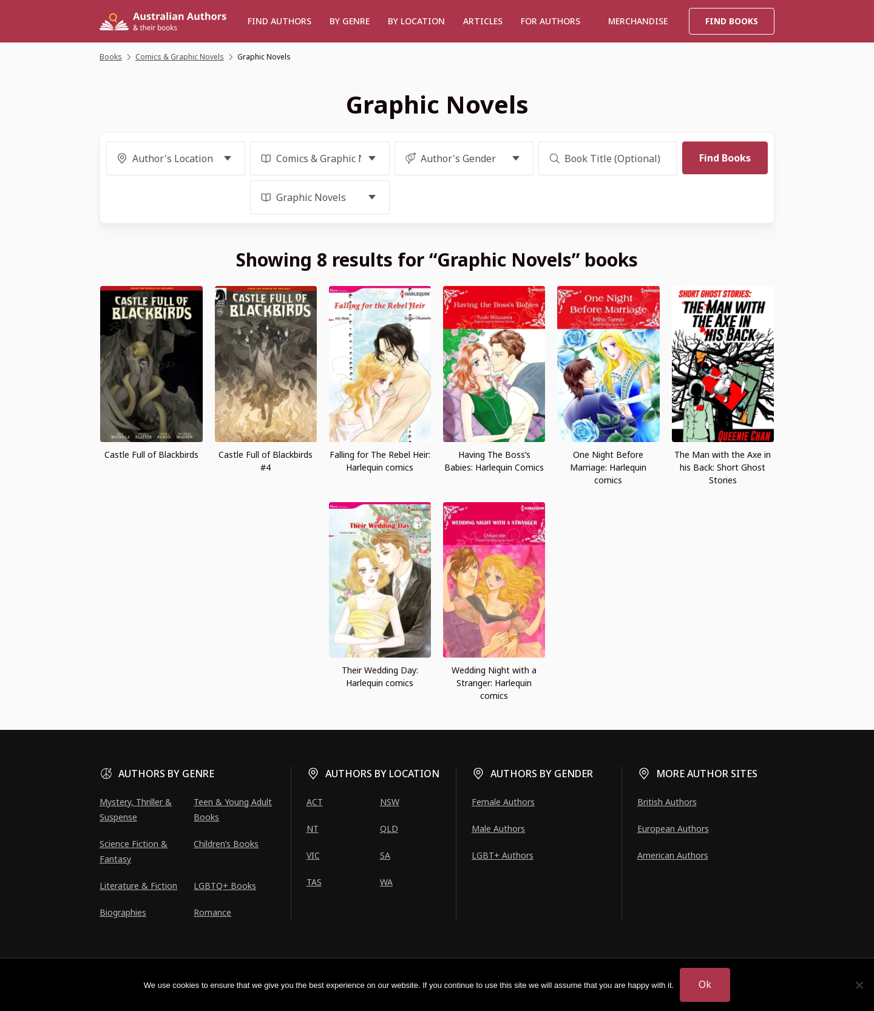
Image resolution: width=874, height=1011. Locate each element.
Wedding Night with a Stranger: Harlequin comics (494, 682)
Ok (705, 984)
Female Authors (503, 802)
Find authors (279, 21)
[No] (859, 985)
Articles (483, 21)
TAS (314, 882)
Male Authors (498, 828)
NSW (389, 802)
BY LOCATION (416, 21)
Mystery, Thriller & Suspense (136, 809)
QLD (389, 828)
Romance (212, 912)
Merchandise (638, 21)
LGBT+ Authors (503, 855)
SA (385, 855)
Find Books (731, 21)
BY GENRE (350, 21)
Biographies (123, 912)
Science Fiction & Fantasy (134, 851)
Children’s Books (226, 843)
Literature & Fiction (138, 885)
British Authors (667, 802)
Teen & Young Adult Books (233, 809)
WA (386, 882)
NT (313, 828)
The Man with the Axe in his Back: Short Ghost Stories (722, 467)
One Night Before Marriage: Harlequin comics (608, 467)
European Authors (673, 828)
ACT (315, 802)
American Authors (672, 855)
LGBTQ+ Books (225, 885)
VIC (313, 855)
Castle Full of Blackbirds (151, 454)
